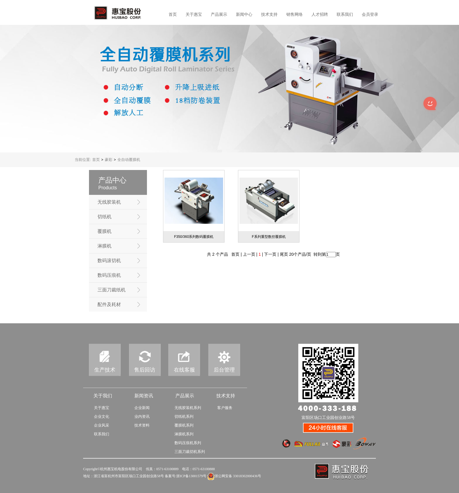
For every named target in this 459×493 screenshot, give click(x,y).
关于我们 (102, 395)
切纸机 (104, 216)
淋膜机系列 (183, 434)
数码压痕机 (109, 275)
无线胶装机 (109, 202)
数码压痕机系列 (187, 443)
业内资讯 (142, 416)
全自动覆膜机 (128, 159)
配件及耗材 (109, 304)
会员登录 (370, 14)
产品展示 (219, 14)
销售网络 (294, 14)
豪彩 (108, 159)
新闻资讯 (143, 395)
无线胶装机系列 (187, 408)
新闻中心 (244, 14)
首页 (173, 14)
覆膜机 (104, 231)
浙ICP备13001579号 (191, 476)
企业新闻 (142, 408)
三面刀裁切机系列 (189, 451)
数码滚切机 (109, 260)
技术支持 (269, 14)
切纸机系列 (183, 416)
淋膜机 (104, 245)
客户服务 (224, 408)
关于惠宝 (194, 14)
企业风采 (101, 425)
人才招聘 (319, 14)
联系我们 (345, 14)
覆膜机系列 (183, 425)
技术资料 (142, 425)
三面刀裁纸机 (111, 289)
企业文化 (101, 416)
